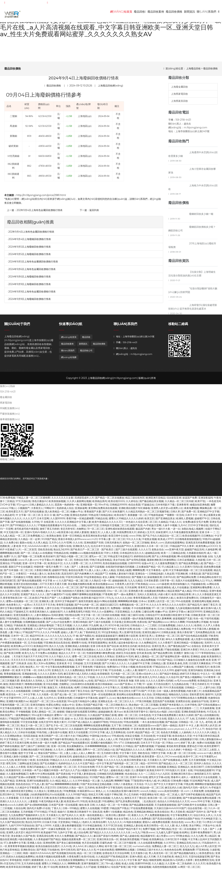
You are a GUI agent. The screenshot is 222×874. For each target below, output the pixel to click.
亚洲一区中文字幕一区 (34, 565)
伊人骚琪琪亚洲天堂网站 (19, 792)
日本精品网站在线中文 (209, 579)
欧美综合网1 (99, 824)
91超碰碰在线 (198, 585)
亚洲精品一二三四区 (11, 855)
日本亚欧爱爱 (151, 582)
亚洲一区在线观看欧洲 (103, 696)
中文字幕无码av (8, 492)
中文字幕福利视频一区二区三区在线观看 (190, 572)
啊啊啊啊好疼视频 (127, 603)
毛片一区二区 (74, 830)
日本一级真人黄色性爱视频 (170, 692)
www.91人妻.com (28, 561)
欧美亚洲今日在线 (105, 830)
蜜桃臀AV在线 (79, 644)
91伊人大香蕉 (111, 554)
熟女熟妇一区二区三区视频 (143, 706)
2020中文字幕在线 (198, 527)
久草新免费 (197, 792)
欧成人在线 (128, 865)
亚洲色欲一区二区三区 (167, 637)
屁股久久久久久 (113, 720)
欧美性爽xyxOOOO (207, 547)
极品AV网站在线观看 (105, 603)
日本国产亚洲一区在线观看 (63, 806)
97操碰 (144, 841)
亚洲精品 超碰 (198, 658)
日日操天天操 (49, 824)
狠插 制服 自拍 (205, 558)
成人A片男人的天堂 (205, 848)
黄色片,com (157, 544)
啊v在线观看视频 (186, 558)
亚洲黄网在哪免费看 (201, 589)
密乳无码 (11, 765)
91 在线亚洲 (47, 523)
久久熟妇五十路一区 (100, 582)
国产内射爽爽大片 (84, 575)
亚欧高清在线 (45, 551)
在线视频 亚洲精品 (167, 768)
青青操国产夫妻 (92, 513)
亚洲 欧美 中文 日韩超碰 (70, 665)
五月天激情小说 (138, 855)
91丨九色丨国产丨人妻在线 (73, 568)
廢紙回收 (72, 372)
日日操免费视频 (166, 627)
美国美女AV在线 (114, 589)
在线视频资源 (212, 792)
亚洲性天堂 (58, 720)
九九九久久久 (115, 824)
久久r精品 (55, 782)
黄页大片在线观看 (78, 734)
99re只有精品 (200, 592)
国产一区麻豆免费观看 (53, 830)
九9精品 (8, 627)
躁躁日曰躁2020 (109, 606)
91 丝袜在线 (92, 861)
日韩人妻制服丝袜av (31, 620)
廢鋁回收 (52, 372)
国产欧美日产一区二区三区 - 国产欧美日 (92, 551)
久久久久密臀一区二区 (76, 565)
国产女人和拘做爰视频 (164, 558)
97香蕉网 (107, 596)
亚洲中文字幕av (177, 613)
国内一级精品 (170, 727)
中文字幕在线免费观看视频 (59, 668)
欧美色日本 (77, 820)
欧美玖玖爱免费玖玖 (187, 599)
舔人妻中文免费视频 (11, 623)
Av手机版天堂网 (152, 527)
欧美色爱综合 (206, 855)
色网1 (77, 689)
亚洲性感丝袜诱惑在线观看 (119, 530)
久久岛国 (8, 630)
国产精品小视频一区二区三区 (72, 558)
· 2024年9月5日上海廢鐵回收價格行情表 (29, 255)
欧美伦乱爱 (95, 803)
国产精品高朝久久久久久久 (130, 751)
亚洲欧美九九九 (81, 547)
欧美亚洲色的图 (118, 661)
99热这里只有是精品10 (120, 558)
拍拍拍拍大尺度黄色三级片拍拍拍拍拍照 (84, 592)
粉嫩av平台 (76, 513)
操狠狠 (60, 713)
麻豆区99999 (194, 613)
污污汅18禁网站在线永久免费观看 (189, 699)
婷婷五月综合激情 (125, 654)
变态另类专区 (67, 530)
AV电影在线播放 (132, 824)
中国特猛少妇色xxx (100, 737)
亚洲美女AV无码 (124, 658)
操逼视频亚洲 (154, 579)
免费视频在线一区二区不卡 (133, 606)
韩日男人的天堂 (208, 727)
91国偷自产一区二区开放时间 (70, 492)
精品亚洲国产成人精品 (179, 592)
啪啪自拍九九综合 (178, 696)
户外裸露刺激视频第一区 (13, 644)
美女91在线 (119, 561)
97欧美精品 (141, 585)
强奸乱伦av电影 (158, 713)
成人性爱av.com (165, 837)
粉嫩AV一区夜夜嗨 (33, 610)
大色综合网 (19, 810)
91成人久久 (175, 523)
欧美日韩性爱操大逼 (135, 761)
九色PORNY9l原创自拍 (21, 827)
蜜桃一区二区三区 (127, 717)
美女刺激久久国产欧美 (23, 837)
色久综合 (147, 696)
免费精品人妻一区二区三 (165, 848)
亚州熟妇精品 (160, 696)
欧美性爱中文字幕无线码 (109, 789)
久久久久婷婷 (80, 627)
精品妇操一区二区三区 (152, 789)
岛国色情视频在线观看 (164, 868)
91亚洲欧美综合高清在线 (57, 644)
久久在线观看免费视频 (150, 844)
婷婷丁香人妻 (188, 744)
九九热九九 (117, 799)
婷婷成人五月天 (146, 534)
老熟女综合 (158, 551)
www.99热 (135, 537)
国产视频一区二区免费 (30, 558)
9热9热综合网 (72, 616)
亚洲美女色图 (64, 699)
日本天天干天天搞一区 (153, 744)
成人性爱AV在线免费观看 (204, 641)
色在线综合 (131, 775)
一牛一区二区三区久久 (82, 620)
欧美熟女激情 (54, 537)
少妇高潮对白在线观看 (82, 686)
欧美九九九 (28, 654)
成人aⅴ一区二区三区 (51, 641)
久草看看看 (12, 799)
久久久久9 (155, 606)
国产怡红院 (97, 692)
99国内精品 (12, 620)
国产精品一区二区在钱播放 (109, 499)
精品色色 (128, 813)
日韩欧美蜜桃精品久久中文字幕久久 (100, 689)
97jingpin (22, 506)
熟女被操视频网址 (94, 720)
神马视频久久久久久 (11, 520)
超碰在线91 (56, 613)
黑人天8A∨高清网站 (44, 665)
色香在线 (142, 623)
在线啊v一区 (28, 592)
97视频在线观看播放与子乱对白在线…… (59, 527)
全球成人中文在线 (156, 720)
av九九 (136, 834)
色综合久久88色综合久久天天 (173, 803)
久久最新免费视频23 (166, 565)
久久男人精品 (40, 544)
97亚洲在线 (202, 851)
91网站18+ (49, 510)
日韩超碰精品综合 (78, 779)
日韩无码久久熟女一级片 (70, 789)
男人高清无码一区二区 (161, 855)
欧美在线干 (120, 516)
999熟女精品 (183, 837)
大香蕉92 (21, 575)
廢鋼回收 (62, 372)
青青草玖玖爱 (91, 610)
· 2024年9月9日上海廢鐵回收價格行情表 (29, 300)
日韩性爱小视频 (28, 651)
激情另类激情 (85, 603)
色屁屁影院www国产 (149, 727)
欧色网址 (184, 834)
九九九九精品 (135, 582)
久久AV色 (66, 848)
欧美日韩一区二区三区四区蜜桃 (164, 799)
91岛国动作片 (209, 844)
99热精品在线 (61, 554)
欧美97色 (200, 503)
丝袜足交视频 (132, 737)
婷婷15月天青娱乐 (189, 675)
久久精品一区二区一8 (107, 806)
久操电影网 (211, 551)
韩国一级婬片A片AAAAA (36, 855)
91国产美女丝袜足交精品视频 (96, 786)
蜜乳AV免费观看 (24, 630)
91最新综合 (100, 668)
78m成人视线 (112, 865)
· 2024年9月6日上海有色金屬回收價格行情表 (31, 270)
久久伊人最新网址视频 (79, 503)
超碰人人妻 (67, 634)
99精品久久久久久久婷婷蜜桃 (66, 761)
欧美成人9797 (165, 541)
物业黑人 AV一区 (34, 668)
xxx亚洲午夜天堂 (174, 551)
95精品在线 (101, 520)
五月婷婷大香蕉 (109, 755)
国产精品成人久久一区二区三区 (175, 765)
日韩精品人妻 (158, 665)
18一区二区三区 (95, 530)
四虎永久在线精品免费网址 (20, 858)
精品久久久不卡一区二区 (72, 654)
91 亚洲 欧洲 (137, 730)
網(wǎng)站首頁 (121, 11)
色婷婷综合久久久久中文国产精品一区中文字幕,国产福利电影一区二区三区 (98, 765)
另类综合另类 (81, 561)
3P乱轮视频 (22, 796)
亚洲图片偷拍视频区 (101, 744)
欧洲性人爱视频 (184, 520)
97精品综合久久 (161, 668)
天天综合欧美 (148, 737)
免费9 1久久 (10, 558)
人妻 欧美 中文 (19, 547)
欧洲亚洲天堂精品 (155, 499)
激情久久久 (113, 620)
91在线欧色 (53, 851)
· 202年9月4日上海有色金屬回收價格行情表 (30, 233)
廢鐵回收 (41, 372)
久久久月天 (199, 865)
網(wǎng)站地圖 (69, 359)
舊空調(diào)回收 (110, 372)
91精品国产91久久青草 (182, 547)
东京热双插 (42, 761)
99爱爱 (105, 810)
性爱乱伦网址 (53, 706)
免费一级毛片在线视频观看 (103, 641)
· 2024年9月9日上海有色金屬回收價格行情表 (31, 293)
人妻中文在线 (52, 610)
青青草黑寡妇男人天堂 (145, 599)
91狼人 (12, 510)
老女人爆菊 (108, 579)
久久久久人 (51, 861)
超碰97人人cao (107, 699)
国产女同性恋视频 (136, 561)
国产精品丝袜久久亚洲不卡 (31, 589)
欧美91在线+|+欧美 (25, 761)
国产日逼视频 (97, 568)
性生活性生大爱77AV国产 (133, 692)
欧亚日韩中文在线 (118, 537)
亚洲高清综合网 (17, 820)
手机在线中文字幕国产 (131, 741)
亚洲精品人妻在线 (133, 827)
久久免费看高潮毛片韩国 (77, 613)
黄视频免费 (189, 851)
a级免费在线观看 (161, 824)
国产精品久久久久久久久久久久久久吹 (110, 834)
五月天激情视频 (197, 761)
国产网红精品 (164, 830)
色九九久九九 (187, 848)
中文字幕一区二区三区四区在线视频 (100, 616)
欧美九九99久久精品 (153, 679)
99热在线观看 (131, 723)
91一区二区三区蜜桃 (38, 741)
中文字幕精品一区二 (14, 741)
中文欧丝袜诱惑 (105, 851)
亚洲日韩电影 (80, 623)
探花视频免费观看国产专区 (101, 630)
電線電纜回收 (178, 372)
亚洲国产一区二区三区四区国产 (92, 661)
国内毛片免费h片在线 (38, 810)
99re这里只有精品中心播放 (82, 703)
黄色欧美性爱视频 (176, 748)
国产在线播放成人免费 (175, 761)
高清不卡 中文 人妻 (188, 727)
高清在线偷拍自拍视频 (115, 565)
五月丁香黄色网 (83, 668)
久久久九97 (29, 520)
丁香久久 (56, 810)
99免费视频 (69, 792)
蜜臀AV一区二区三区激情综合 (70, 717)
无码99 (208, 644)
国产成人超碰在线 (129, 837)
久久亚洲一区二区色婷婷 (178, 865)
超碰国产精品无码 (194, 551)
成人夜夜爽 (88, 830)
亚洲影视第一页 (88, 506)
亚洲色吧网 (49, 844)
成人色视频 (39, 492)
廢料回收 (95, 372)
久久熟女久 (40, 792)
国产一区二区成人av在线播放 (36, 554)
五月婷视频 (27, 813)
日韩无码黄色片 (113, 544)
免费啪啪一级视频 (120, 610)
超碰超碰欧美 (119, 582)
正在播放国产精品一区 (148, 568)
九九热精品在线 (180, 686)
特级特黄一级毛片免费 (46, 568)
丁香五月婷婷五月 (199, 686)
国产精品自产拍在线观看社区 (73, 744)
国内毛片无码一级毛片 (195, 789)
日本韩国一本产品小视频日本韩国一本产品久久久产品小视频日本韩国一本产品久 (65, 772)
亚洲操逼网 (81, 510)
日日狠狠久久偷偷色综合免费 (189, 661)
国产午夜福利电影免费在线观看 (200, 799)
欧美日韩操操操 (103, 686)
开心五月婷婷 (131, 796)
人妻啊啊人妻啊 (72, 751)
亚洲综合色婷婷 (78, 516)
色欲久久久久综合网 (28, 641)
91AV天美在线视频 (173, 689)
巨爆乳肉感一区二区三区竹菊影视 (118, 844)
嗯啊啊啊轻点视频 (125, 851)
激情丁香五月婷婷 (49, 530)
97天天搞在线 (23, 503)
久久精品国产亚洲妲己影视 (102, 717)
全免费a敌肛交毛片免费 (195, 523)
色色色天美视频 (169, 734)
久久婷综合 (132, 503)
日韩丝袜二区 (129, 727)
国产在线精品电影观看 (97, 730)
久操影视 (215, 851)
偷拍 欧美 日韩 (87, 806)
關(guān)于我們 (17, 326)
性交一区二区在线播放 (184, 830)
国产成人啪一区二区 (65, 696)
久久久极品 (158, 865)
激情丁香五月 (210, 606)
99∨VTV (119, 744)
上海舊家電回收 (179, 95)
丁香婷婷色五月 (91, 634)
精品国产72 (101, 575)
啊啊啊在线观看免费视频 (96, 727)
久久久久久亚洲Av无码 (50, 675)
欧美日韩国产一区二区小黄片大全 (57, 737)
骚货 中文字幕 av (27, 755)
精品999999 (33, 834)
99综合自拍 (116, 723)
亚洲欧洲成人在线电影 (77, 648)
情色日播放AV (39, 503)
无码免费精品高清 (205, 634)
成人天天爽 (150, 858)
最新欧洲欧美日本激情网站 (161, 561)
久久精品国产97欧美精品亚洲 (112, 858)
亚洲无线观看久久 (23, 616)
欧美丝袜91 (49, 558)
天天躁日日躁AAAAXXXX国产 (170, 810)
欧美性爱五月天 (14, 513)
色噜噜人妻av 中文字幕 (48, 592)
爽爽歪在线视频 (101, 799)
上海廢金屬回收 (179, 88)
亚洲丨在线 (187, 772)
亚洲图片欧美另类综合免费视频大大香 (141, 689)
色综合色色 (177, 824)
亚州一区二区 (35, 710)
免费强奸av (113, 668)
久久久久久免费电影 (140, 820)
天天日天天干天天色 (44, 606)
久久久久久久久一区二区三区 (63, 589)
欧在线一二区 (140, 630)
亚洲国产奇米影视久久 (171, 706)
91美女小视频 (128, 668)
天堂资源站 (64, 824)
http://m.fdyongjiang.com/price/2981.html (41, 196)
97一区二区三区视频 (163, 610)
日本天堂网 (43, 520)
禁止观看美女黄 (211, 516)
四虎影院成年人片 (84, 499)
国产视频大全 (139, 579)
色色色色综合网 (172, 851)
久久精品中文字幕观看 (27, 789)
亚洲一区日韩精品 (72, 537)
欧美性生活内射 (128, 648)
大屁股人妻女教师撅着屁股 (66, 827)
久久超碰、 (6, 658)
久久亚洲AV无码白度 (191, 568)
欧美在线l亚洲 (143, 668)
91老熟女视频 (149, 541)
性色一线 (198, 620)
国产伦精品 (76, 868)
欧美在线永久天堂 (182, 737)
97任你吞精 (115, 672)
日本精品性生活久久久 (132, 554)
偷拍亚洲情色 (163, 589)
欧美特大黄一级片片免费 (43, 744)
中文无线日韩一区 (13, 534)
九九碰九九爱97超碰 (167, 834)
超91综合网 (44, 651)
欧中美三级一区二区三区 (118, 848)
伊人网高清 (163, 782)
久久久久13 (144, 551)
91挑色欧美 (20, 627)
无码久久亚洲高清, (147, 596)
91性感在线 (118, 737)
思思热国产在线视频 (163, 703)
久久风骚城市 (76, 730)
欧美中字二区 (190, 758)
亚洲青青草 (183, 506)
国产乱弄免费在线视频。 (129, 803)
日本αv (142, 603)
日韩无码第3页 (8, 582)
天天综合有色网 (86, 768)
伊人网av (101, 620)
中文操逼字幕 (164, 737)
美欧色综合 (144, 755)
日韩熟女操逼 (168, 634)
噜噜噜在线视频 (33, 686)
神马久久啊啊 (177, 623)
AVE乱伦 (211, 713)
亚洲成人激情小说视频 (16, 758)
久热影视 (200, 561)
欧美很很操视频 (57, 503)
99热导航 (41, 734)
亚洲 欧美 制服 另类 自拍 (131, 682)
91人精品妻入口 (170, 568)
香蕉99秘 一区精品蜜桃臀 (80, 520)
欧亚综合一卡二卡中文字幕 (20, 696)
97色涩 (52, 813)
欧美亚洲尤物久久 (39, 613)
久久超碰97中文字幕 (139, 665)
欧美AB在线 (88, 858)
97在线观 (16, 565)
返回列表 (94, 212)
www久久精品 (148, 792)
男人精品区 (210, 837)
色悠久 (3, 720)
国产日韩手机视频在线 (193, 796)
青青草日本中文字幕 (96, 672)
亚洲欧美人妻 (46, 603)
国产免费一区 (188, 513)
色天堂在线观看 (90, 844)
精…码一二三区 (8, 641)
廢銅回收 (31, 372)
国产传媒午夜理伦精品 (62, 741)
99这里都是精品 (92, 579)
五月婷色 (8, 789)
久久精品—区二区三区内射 (179, 503)
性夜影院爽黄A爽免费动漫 (101, 654)
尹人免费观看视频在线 (157, 817)
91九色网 (94, 627)
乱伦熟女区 (150, 803)
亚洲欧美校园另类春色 (193, 713)
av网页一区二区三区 (189, 868)
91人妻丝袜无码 (63, 758)
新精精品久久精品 (64, 661)
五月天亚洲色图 (92, 665)
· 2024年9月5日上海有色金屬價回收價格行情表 (32, 263)
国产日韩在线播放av (209, 706)
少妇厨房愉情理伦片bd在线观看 (47, 796)
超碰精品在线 (152, 554)
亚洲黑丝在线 (183, 703)
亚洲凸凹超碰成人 (36, 768)
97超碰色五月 (20, 613)
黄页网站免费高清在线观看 (102, 510)
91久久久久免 (133, 541)
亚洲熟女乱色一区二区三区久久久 (116, 703)
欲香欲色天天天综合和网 (116, 855)
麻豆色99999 (11, 651)
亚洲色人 (81, 630)
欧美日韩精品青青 (181, 596)
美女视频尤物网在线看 (80, 585)
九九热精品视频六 (9, 751)
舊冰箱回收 (139, 372)
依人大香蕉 (182, 827)
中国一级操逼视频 (141, 868)
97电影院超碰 (155, 516)
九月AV (182, 527)
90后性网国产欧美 (200, 782)
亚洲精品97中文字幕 (208, 513)
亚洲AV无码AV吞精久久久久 (39, 534)
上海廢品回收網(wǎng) (110, 87)
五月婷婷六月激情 (205, 720)
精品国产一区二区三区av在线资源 (48, 703)
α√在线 (89, 682)
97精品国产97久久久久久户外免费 (41, 634)
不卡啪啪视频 (23, 713)
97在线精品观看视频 (71, 610)
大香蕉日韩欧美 (42, 572)
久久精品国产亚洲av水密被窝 (19, 779)
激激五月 (95, 534)
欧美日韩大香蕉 (44, 730)
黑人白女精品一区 (84, 741)
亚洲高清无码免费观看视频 (200, 544)
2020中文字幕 (97, 734)
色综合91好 (212, 730)
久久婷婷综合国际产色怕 (186, 820)
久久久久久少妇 (123, 599)
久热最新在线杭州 (196, 554)
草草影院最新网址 (97, 644)
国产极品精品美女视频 (151, 503)
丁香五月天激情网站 (24, 730)
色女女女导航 (121, 820)
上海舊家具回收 (179, 102)
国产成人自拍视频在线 (207, 717)
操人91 (103, 627)
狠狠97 (142, 672)
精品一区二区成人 (169, 796)
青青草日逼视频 (64, 606)
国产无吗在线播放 (34, 513)
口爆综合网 (148, 613)
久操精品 (163, 523)
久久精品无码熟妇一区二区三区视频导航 (147, 513)
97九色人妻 (38, 786)
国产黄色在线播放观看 (29, 582)
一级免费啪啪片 (21, 717)
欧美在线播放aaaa (103, 585)
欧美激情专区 (13, 772)
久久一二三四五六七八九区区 (154, 775)
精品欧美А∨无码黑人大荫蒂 (178, 861)
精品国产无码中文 (196, 813)
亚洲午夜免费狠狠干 (201, 834)
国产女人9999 (43, 827)
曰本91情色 (191, 706)
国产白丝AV (61, 730)
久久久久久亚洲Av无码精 (159, 682)
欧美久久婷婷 (186, 717)
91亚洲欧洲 (181, 575)
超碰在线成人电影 (120, 772)
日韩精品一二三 (193, 689)
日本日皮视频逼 (185, 561)
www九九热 (7, 761)
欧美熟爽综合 (156, 841)
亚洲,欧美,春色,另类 (177, 665)
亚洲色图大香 (135, 592)
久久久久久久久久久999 (160, 672)
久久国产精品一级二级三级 (73, 582)
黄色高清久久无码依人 (33, 682)
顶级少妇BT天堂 (90, 527)
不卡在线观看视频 (141, 610)
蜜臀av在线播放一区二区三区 (22, 603)
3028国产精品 (49, 541)
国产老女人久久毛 (86, 851)
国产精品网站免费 (186, 579)
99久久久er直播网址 (102, 613)
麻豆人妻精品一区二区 (147, 658)
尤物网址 (81, 530)
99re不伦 (103, 506)
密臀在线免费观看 (119, 730)
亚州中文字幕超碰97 (66, 603)
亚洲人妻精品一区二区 (44, 713)
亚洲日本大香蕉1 (189, 651)
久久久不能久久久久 (60, 658)
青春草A (175, 779)
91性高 (83, 803)
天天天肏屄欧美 (165, 858)
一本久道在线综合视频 (152, 723)
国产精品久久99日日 (105, 682)
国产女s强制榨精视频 (36, 806)
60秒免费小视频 (179, 782)
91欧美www (148, 834)
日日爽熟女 (207, 537)
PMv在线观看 (183, 603)
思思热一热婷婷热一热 (67, 506)
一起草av (27, 606)
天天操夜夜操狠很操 (165, 806)
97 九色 (190, 720)
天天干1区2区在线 (112, 827)
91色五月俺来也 (14, 689)
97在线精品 (43, 779)
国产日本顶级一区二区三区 (18, 572)
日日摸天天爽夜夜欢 (200, 665)
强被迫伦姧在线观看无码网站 (81, 713)
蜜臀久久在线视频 (89, 810)
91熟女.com (172, 744)
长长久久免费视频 (64, 837)
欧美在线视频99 (191, 537)
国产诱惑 (41, 851)
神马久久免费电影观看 (178, 641)
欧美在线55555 (116, 503)
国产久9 (106, 513)
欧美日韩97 (197, 768)
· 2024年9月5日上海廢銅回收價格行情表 (29, 248)
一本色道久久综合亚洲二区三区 (140, 523)
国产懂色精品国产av (179, 648)
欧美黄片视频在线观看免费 (50, 858)
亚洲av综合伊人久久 (147, 675)
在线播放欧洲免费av (155, 592)
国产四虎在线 (63, 775)
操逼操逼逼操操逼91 (106, 637)
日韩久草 (175, 513)
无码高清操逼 (30, 737)
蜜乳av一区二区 (97, 558)
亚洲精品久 (184, 768)
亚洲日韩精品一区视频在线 (188, 644)
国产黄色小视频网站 (191, 679)
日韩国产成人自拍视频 (44, 692)
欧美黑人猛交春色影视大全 (123, 644)
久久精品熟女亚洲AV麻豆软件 (123, 792)
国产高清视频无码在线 (64, 855)
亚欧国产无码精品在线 (71, 682)
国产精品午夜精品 (169, 675)
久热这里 (169, 575)
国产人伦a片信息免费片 (59, 623)
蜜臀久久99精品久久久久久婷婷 (126, 520)
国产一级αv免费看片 (125, 596)
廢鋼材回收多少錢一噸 (201, 215)
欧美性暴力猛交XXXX (93, 599)
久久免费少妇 (11, 544)
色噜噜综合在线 (55, 579)
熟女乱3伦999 (61, 551)
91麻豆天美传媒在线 (64, 710)
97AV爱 (216, 665)
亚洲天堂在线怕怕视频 (25, 585)
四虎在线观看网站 (174, 544)
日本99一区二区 (19, 637)
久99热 (35, 523)
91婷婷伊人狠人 (166, 599)
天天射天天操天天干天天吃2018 (30, 658)
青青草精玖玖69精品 (135, 720)
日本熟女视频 (25, 492)
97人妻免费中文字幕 (15, 844)
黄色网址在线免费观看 (129, 696)
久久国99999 (57, 520)
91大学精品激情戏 (92, 827)
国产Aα (49, 786)
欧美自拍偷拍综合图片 (48, 848)
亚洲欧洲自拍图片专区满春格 (134, 510)
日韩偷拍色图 (132, 744)
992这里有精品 (110, 634)
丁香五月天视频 (63, 627)
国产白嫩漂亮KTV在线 (59, 596)
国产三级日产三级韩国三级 (35, 748)
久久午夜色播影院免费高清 (183, 534)
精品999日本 (37, 637)
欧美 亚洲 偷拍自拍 (155, 730)
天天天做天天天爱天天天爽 (34, 799)
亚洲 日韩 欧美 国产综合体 (104, 648)
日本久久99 (44, 672)
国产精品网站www (158, 623)
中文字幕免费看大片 (181, 817)
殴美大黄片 (60, 723)
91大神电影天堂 (209, 820)
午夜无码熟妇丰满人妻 (51, 803)
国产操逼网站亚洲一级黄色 (174, 658)
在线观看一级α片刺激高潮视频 (136, 620)
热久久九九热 (56, 648)
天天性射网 (131, 589)
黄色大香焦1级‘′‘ (185, 634)
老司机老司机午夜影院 (26, 530)
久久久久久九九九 (113, 761)
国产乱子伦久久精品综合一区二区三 (162, 537)
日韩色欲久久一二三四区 (143, 627)
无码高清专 (63, 692)
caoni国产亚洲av (123, 686)
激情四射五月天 (202, 775)
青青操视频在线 (12, 675)
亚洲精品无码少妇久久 (189, 844)
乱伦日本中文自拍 (100, 547)
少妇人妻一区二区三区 (156, 492)
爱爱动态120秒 (195, 748)
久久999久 (169, 844)
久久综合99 (172, 679)
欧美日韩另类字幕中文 (136, 713)
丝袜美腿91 (118, 513)
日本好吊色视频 (26, 734)
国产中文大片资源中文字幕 (168, 786)
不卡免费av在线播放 (46, 654)
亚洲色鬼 (20, 782)
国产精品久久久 (83, 837)
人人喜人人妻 (108, 534)
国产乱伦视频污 (48, 765)
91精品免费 (135, 758)
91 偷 (75, 637)
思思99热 (122, 758)
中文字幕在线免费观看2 (164, 717)
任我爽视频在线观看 (34, 623)
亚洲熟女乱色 (54, 792)
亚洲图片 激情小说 (184, 654)
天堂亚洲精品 (122, 613)
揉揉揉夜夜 (37, 861)
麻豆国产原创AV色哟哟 (105, 837)
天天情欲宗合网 (141, 710)
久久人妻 (169, 827)
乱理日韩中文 (7, 796)
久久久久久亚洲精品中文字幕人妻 (73, 523)
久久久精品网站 (59, 779)
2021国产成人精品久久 (79, 723)
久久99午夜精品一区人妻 (86, 782)
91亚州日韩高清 (74, 579)
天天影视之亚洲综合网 (124, 623)
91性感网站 (108, 803)
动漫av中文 (147, 565)
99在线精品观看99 (204, 772)
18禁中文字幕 (158, 755)
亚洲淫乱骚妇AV (151, 634)
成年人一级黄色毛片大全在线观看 (199, 779)
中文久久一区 (207, 675)
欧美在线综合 (162, 813)
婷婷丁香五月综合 (80, 692)
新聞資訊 (189, 11)
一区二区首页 (29, 551)
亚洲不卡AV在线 (138, 779)
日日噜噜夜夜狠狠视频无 (188, 541)
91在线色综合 (123, 579)
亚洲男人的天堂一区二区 (161, 603)
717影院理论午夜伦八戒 (143, 782)
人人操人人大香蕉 (15, 768)
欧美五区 (149, 520)
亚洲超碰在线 (29, 675)
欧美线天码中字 (155, 772)
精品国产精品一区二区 (147, 734)
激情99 (209, 696)
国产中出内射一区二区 (87, 606)
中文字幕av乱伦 (123, 710)
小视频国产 (24, 510)
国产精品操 (171, 723)
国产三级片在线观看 (126, 551)
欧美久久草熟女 (105, 658)
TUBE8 (50, 492)
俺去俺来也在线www (128, 699)
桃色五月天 (181, 858)
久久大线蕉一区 (44, 696)
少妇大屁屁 (174, 713)
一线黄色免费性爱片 (29, 830)
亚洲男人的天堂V (15, 834)
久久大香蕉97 (165, 644)
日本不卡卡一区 (193, 516)
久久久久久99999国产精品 (110, 679)
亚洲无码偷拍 (195, 672)
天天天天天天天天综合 (23, 661)
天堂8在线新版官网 (199, 858)
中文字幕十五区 (127, 755)
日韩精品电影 (156, 575)
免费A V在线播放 (112, 813)
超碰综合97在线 (200, 703)
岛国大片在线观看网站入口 (189, 582)
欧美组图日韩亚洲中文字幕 (175, 616)
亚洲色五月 (58, 672)
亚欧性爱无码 (196, 696)
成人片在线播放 (180, 589)
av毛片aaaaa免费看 (185, 682)
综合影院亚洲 (174, 499)
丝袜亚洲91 (162, 534)
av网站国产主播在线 (183, 668)
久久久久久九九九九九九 (58, 637)
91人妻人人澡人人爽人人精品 (100, 572)
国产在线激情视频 (20, 523)
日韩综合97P (152, 616)
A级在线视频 (25, 841)
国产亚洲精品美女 (165, 520)
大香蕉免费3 (73, 858)
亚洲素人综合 (34, 844)
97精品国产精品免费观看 (22, 720)
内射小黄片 (164, 596)
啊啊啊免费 (139, 572)
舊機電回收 (164, 372)
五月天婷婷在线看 (31, 865)
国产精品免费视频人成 (191, 565)
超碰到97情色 (59, 572)
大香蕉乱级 (195, 575)
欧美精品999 (41, 648)
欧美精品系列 (99, 503)
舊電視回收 (126, 372)
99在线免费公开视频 (197, 623)
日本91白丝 (169, 579)
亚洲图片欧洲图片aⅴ (17, 703)
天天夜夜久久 (154, 761)
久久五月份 (147, 699)
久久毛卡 (58, 751)
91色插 (91, 679)
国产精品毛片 (194, 606)
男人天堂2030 (48, 789)
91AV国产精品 (164, 661)
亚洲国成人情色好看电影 (40, 627)
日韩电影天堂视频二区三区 (114, 527)
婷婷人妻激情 (81, 534)
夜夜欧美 (63, 868)
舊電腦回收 (152, 372)
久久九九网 (197, 837)
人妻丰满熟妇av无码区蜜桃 (48, 616)
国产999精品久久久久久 (23, 527)
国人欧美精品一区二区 (57, 513)
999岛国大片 (172, 772)
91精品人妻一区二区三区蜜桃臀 (33, 499)
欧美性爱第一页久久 (153, 758)
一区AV (112, 758)
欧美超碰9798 (48, 834)
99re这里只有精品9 (42, 717)
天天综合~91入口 (143, 786)
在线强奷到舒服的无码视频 (120, 568)
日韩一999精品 (83, 799)
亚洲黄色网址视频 (201, 603)
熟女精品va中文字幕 (155, 741)
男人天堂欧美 (178, 813)
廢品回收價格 (174, 11)
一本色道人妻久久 (36, 575)
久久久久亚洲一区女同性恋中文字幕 (115, 651)
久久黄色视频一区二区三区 (61, 768)
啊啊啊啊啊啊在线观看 (67, 786)
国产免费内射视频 (144, 748)
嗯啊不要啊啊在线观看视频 (86, 596)
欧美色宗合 (144, 648)
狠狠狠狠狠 (10, 589)
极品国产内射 (143, 530)
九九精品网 (107, 782)
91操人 (17, 634)
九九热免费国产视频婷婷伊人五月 (27, 817)
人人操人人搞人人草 (107, 741)
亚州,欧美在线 (144, 654)
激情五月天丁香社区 (135, 799)
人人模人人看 (130, 672)
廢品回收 (140, 11)
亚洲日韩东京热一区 (107, 841)
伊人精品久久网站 (94, 848)
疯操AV (61, 813)
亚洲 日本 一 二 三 (209, 534)
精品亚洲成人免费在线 (178, 630)
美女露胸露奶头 (75, 748)
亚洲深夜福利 (205, 499)
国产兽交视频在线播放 (92, 589)
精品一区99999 (148, 765)
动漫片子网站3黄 (113, 796)
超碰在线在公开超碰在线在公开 (90, 758)
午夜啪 (124, 806)
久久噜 (53, 547)
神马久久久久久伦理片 (174, 606)
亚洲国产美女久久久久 (33, 596)
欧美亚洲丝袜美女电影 (95, 537)
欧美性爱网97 (211, 748)
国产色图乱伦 (87, 637)
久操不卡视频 (169, 527)
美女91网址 (195, 827)
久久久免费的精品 (74, 672)
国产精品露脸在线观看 (141, 806)
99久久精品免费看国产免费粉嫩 (186, 492)
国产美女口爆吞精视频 (68, 844)
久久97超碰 (89, 868)
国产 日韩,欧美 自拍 (21, 665)
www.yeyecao (175, 730)
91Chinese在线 (173, 758)
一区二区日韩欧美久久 (116, 706)
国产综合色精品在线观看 (61, 630)
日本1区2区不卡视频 (176, 841)
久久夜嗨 (135, 613)
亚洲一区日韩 (58, 748)
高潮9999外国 (142, 865)
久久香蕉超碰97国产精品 (46, 841)
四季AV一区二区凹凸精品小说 (98, 751)
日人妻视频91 (138, 772)
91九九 (110, 599)
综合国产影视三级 (120, 868)
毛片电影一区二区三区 (123, 675)
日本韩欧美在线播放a (83, 651)
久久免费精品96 (147, 644)
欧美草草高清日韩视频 (18, 868)
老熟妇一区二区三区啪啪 (136, 544)
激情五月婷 (40, 579)
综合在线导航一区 (197, 810)
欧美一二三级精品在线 (173, 554)
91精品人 (76, 824)
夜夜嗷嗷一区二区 (137, 516)
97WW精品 (40, 813)
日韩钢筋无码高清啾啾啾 (110, 775)
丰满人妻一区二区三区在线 (181, 755)
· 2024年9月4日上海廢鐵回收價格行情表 (29, 241)
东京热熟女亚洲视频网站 (71, 861)
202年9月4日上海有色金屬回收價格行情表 (39, 212)
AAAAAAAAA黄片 (38, 547)
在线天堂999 (46, 723)
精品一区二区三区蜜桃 (89, 855)
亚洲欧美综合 (28, 851)
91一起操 (147, 686)
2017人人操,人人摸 (32, 699)
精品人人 (66, 782)
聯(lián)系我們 (206, 11)
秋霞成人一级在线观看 (76, 641)
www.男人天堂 (193, 824)
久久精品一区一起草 (29, 541)
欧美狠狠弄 (103, 675)
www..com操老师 (159, 585)
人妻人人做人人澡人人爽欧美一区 (82, 755)
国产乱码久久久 (70, 817)
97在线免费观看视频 (141, 810)
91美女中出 (209, 827)
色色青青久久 (13, 606)
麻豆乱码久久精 (173, 789)
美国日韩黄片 (16, 686)
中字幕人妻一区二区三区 (112, 541)
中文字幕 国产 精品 (137, 861)
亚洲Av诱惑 (136, 858)
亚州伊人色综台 (202, 765)
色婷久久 (87, 824)
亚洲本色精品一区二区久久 (71, 679)
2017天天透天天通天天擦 (52, 585)
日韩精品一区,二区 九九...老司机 (196, 723)
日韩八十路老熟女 (123, 786)
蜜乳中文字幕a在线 (159, 779)
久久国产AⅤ (40, 630)
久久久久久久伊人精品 (204, 734)
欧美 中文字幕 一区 (26, 672)
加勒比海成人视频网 (193, 530)
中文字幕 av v (50, 582)
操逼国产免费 (189, 499)
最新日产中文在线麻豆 (21, 568)
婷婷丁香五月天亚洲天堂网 (14, 744)
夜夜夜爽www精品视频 (56, 620)
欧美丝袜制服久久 (180, 585)
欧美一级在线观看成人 (92, 817)
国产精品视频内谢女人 (186, 855)
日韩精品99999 (118, 506)
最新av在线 (26, 544)
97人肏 (78, 634)
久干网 (137, 686)
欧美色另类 (54, 575)
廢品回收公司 (86, 352)
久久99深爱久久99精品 (120, 748)
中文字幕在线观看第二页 (13, 710)
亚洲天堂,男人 (146, 637)
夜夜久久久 (137, 817)
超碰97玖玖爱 (133, 679)
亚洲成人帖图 (124, 572)
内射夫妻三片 (194, 692)
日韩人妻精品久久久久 (41, 506)
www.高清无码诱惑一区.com (173, 792)
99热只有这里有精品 (100, 561)
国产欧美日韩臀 (12, 654)
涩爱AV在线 (65, 547)
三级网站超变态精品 (28, 765)
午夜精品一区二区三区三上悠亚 (199, 751)
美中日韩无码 (68, 851)
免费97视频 (149, 830)
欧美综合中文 (55, 565)
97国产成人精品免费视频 (142, 661)
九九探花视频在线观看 (187, 610)
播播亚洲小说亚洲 (128, 637)
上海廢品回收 (193, 70)
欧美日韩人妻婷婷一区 (118, 817)
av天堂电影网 (92, 820)
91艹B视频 (106, 820)
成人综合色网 (81, 834)
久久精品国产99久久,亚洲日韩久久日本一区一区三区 (140, 547)
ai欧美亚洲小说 (64, 534)
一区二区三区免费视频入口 (30, 537)
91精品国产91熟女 (119, 810)
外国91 (26, 861)
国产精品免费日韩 (162, 654)
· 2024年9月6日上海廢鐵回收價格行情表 (29, 278)
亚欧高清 (97, 813)
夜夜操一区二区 (63, 561)
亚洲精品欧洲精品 (143, 813)
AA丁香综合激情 (61, 820)
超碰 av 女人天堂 (74, 720)
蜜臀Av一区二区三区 (117, 779)
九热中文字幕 (65, 834)
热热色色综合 (23, 786)
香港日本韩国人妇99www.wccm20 (77, 541)
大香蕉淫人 (37, 510)
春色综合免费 (75, 572)
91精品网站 (82, 737)
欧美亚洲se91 (71, 803)
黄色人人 (100, 792)
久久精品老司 (7, 516)
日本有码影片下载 (165, 506)
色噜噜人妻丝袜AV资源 (121, 575)
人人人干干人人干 (194, 730)
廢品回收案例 (155, 11)
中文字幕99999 (12, 699)
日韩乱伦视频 (162, 699)
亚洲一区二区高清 (118, 492)
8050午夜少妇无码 (118, 627)
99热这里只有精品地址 (100, 516)
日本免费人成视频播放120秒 (183, 741)
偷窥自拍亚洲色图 (199, 506)
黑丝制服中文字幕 (60, 651)
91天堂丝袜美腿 (29, 723)
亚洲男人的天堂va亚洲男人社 (167, 510)
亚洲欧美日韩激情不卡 (79, 813)
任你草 (130, 734)
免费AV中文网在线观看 (41, 775)
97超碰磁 (160, 748)
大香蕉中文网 (124, 630)
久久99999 (95, 565)
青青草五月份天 (146, 589)
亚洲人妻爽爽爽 (163, 620)
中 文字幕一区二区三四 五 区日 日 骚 (35, 516)
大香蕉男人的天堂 (124, 585)
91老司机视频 (211, 620)
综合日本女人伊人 (203, 817)
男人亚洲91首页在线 (130, 634)
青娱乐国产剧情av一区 (50, 755)
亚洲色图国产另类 (93, 544)
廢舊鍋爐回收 (193, 372)
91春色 (152, 630)
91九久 (209, 582)
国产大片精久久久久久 (114, 665)
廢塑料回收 (84, 372)
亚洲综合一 (141, 575)
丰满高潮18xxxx (85, 792)
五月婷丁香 (52, 682)
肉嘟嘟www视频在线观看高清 (86, 554)
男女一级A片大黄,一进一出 (165, 530)
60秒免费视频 (7, 499)
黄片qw (118, 713)
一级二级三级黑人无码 (12, 668)
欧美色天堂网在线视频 (62, 799)
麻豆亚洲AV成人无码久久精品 (80, 675)
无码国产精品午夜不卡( (129, 830)
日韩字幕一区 (167, 582)
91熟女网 (188, 786)
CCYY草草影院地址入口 (207, 654)
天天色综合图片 (161, 686)
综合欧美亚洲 (131, 789)
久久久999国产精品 (76, 796)
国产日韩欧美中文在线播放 (192, 806)
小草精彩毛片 (202, 668)
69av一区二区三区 (117, 592)
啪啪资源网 (155, 861)
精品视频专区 (147, 837)
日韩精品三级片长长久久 (150, 851)
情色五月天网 (95, 796)
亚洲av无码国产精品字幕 (89, 706)
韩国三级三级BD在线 (132, 616)
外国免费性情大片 (126, 534)
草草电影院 (15, 861)
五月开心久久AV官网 (60, 544)
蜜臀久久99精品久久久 (54, 865)
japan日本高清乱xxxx (163, 710)
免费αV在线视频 (205, 744)
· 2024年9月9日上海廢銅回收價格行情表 (29, 285)
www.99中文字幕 (200, 803)
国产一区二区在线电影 (41, 758)
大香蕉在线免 (65, 689)
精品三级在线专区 (135, 499)
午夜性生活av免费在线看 (149, 651)
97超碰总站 (147, 506)
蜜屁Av (146, 824)
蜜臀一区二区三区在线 (84, 658)
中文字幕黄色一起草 (157, 572)
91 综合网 (52, 868)
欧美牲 (198, 627)
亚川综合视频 (50, 686)
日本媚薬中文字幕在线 (85, 699)
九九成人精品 (7, 537)
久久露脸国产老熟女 (69, 599)
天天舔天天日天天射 (153, 641)
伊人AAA (78, 848)
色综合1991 (107, 710)
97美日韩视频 (143, 703)
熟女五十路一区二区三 (33, 727)
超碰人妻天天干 (44, 661)
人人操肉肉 (185, 734)
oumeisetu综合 (142, 848)
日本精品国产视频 (92, 761)
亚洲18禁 (150, 768)
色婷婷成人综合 (65, 510)
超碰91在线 (181, 672)
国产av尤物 (62, 516)
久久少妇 (139, 768)
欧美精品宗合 (205, 682)
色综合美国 (134, 506)
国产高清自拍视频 (162, 820)
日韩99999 (134, 565)
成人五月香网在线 (115, 734)
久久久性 (78, 544)
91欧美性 (213, 637)
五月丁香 (116, 727)
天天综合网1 (110, 692)
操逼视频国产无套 (182, 620)
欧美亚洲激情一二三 (187, 710)
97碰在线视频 (171, 651)
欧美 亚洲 (211, 661)
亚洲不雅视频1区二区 (92, 865)
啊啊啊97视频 (121, 782)
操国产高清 (136, 527)
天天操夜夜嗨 (207, 710)
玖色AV (48, 710)
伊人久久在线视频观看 (18, 692)
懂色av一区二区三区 (97, 492)
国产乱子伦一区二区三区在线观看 (64, 727)
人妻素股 (33, 803)
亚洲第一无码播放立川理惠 (18, 579)
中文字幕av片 (46, 561)
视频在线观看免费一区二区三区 (78, 841)
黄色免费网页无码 (204, 861)
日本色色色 (145, 717)
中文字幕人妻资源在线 (84, 775)
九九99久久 (50, 699)
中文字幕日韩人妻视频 (204, 630)
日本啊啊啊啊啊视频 (96, 748)
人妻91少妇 (209, 689)
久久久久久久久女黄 (62, 499)
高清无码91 (67, 575)
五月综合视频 (35, 644)
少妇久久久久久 (184, 627)
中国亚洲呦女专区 (149, 796)
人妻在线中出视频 (57, 734)
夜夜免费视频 (191, 510)
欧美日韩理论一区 (153, 827)
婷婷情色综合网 (142, 558)
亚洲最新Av (103, 868)
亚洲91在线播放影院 (38, 782)
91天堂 (151, 692)
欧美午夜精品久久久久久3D (107, 523)
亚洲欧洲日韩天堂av (182, 775)
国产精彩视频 (136, 492)
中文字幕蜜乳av (207, 758)
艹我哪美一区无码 (174, 516)
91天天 (99, 768)
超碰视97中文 (201, 520)
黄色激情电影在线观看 (39, 820)
